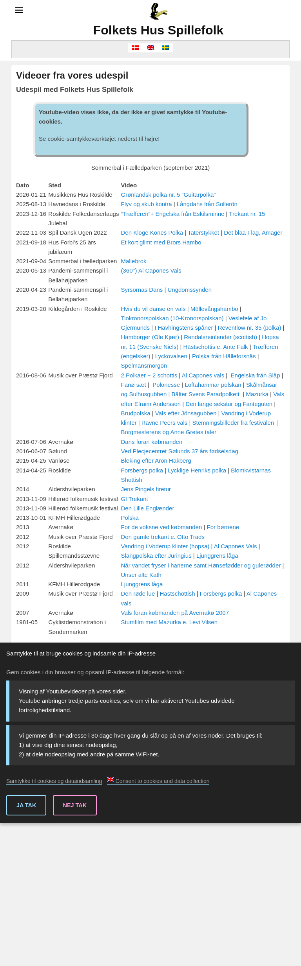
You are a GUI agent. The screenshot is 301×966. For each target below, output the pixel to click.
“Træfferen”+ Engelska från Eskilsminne (173, 213)
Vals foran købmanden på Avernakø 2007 (175, 612)
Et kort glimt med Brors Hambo (161, 242)
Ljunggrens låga (217, 555)
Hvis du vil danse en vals (153, 308)
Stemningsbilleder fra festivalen (233, 422)
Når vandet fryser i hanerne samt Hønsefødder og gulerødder (201, 565)
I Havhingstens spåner (183, 327)
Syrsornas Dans (142, 289)
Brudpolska (135, 413)
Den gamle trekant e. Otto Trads (163, 536)
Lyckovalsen (171, 356)
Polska (130, 517)
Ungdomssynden (189, 289)
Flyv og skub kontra (146, 204)
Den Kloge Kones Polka (152, 232)
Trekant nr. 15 (247, 213)
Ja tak (26, 805)
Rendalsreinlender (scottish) (220, 337)
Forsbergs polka (142, 470)
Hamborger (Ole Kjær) (150, 337)
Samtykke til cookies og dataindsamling (54, 781)
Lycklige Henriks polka (197, 470)
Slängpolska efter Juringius (156, 555)
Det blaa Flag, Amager (253, 232)
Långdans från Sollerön (207, 204)
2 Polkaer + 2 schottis (149, 375)
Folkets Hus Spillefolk (158, 30)
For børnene (223, 527)
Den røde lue (138, 593)
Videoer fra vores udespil (72, 75)
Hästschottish (177, 593)
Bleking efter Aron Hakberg (156, 460)
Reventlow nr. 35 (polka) (249, 327)
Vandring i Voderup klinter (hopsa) (165, 546)
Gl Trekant (134, 499)
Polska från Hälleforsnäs (224, 356)
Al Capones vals (204, 375)
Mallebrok (134, 261)
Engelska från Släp (255, 375)
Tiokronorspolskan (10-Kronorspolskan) (172, 318)
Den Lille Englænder (147, 508)
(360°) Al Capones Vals (151, 270)
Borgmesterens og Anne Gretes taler (168, 432)
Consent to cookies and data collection (158, 781)
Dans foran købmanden (152, 441)
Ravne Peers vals (164, 422)
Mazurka (257, 394)
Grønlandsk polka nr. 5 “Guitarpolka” (168, 194)
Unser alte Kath (141, 574)
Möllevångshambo (214, 308)
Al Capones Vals (235, 546)
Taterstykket (203, 232)
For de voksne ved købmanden (161, 527)
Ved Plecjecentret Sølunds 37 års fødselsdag (179, 451)
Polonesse (166, 384)
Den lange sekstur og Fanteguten (228, 403)
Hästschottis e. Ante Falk (215, 346)
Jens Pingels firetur (146, 489)
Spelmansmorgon (144, 365)
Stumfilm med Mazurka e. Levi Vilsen (169, 622)
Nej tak (75, 805)
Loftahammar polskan (213, 384)
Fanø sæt (133, 384)
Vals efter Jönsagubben (186, 413)
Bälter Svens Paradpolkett (206, 394)
